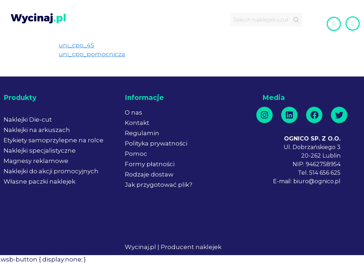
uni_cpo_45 (76, 45)
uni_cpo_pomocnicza (92, 54)
